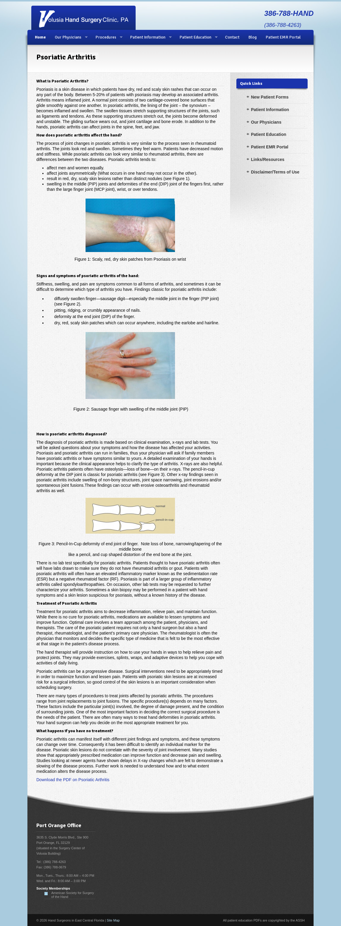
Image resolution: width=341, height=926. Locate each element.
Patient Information (148, 37)
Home (40, 37)
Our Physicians (69, 37)
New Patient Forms (270, 97)
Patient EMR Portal (283, 37)
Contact (232, 37)
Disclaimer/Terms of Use (275, 172)
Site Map (113, 920)
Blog (252, 37)
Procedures (107, 37)
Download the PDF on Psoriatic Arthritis (72, 779)
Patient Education (196, 37)
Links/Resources (267, 159)
